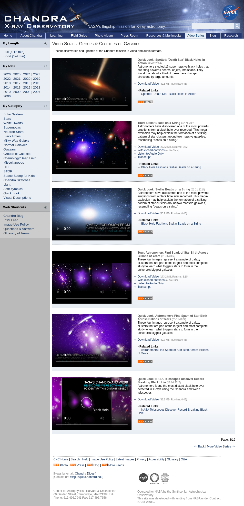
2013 (17, 87)
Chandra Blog (13, 216)
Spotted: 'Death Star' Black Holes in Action (168, 94)
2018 (7, 83)
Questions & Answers (18, 229)
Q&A (184, 459)
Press (80, 465)
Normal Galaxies (15, 145)
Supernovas (12, 127)
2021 (17, 78)
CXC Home (60, 459)
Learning (56, 35)
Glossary (172, 459)
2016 (26, 83)
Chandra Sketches (16, 180)
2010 (7, 92)
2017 (17, 83)
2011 (37, 87)
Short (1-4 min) (14, 56)
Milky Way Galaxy (16, 140)
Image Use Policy (16, 224)
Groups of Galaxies (17, 154)
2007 (37, 92)
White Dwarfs (13, 123)
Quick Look (11, 193)
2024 (26, 74)
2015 (37, 83)
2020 (26, 78)
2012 (26, 87)
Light (6, 184)
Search (75, 459)
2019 (37, 78)
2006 (7, 96)
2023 (37, 74)
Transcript (144, 157)
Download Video (148, 83)
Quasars (9, 149)
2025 (17, 74)
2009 (17, 92)
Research (231, 35)
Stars (7, 118)
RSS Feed (11, 220)
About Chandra (31, 35)
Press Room (129, 35)
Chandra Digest (85, 473)
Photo (64, 465)
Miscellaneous (13, 162)
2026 (7, 74)
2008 (26, 92)
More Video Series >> (221, 446)
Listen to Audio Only (151, 153)
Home (8, 35)
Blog (213, 35)
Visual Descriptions (17, 197)
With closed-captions (151, 150)
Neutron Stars (13, 132)
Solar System (13, 114)
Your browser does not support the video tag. (92, 84)
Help (85, 459)
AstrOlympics (13, 189)
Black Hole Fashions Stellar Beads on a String (171, 167)
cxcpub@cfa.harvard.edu (86, 477)
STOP (7, 171)
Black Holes (11, 136)
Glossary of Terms (16, 233)
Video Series (195, 35)
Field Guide (79, 35)
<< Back (199, 446)
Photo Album (104, 35)
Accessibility (156, 459)
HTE (6, 167)
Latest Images (125, 459)
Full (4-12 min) (13, 52)
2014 (7, 87)
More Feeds (116, 465)
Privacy (141, 459)
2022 (7, 78)
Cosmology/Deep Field (19, 158)
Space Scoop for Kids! (19, 176)
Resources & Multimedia (163, 35)
